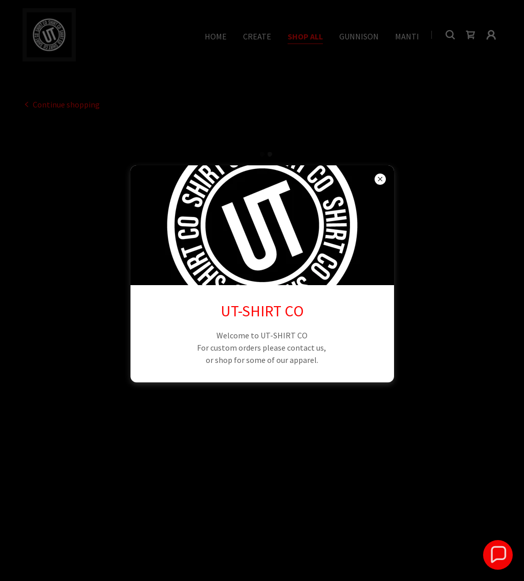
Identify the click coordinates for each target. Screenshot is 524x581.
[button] (498, 555)
